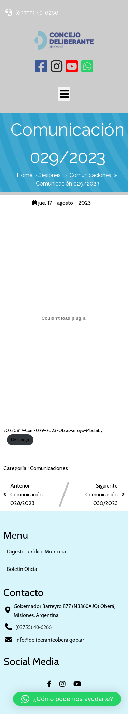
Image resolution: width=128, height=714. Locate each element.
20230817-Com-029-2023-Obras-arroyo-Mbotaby (52, 430)
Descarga (20, 439)
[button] (67, 699)
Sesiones (49, 175)
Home (24, 175)
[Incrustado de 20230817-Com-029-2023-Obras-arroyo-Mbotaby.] (64, 318)
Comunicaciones (90, 175)
